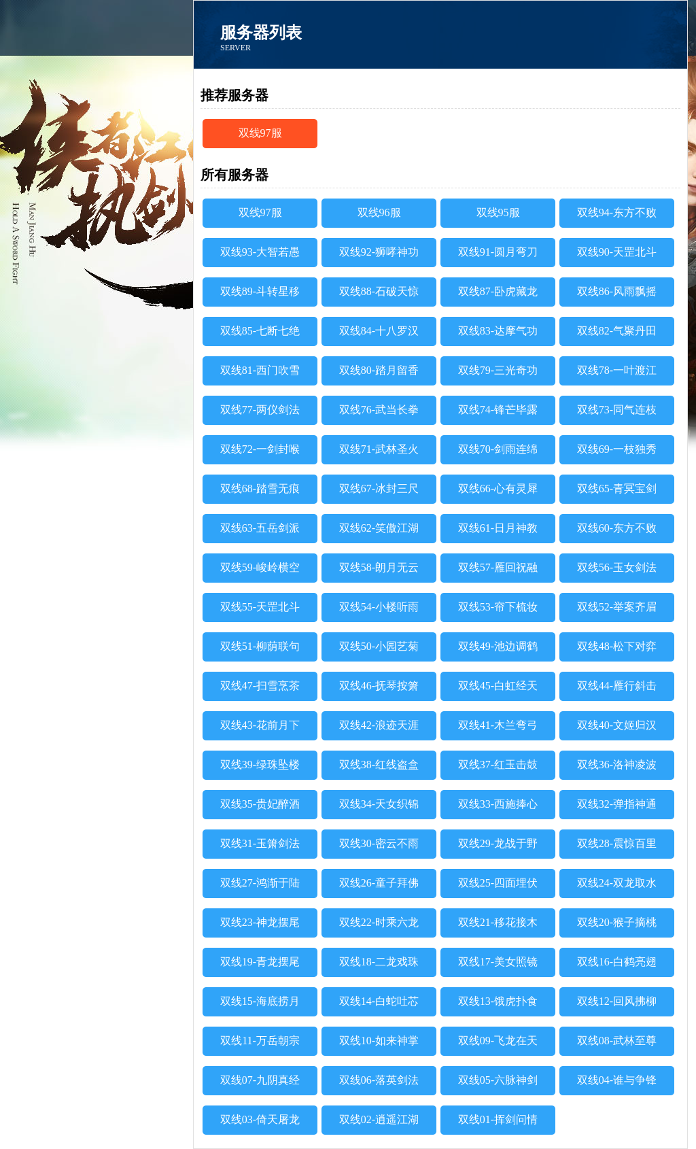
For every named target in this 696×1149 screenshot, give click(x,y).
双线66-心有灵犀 (498, 488)
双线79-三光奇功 (498, 370)
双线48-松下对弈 (617, 646)
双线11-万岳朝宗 (260, 1040)
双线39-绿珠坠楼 (260, 764)
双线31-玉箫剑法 (260, 843)
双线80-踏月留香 (379, 370)
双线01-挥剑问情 (498, 1119)
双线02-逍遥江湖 (379, 1119)
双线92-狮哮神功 (379, 252)
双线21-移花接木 (498, 922)
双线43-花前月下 (260, 725)
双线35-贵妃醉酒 (260, 804)
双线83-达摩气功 (498, 331)
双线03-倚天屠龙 (260, 1119)
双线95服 (498, 212)
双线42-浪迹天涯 (379, 725)
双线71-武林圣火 (379, 449)
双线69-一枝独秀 (617, 449)
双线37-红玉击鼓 (498, 764)
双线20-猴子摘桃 (617, 922)
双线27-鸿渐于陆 (260, 883)
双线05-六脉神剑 (498, 1080)
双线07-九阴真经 (260, 1080)
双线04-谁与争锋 (617, 1080)
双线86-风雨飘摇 (617, 291)
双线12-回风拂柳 (617, 1001)
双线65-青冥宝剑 (617, 488)
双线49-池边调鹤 (498, 646)
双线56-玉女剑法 (617, 567)
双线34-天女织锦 (379, 804)
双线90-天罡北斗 (617, 252)
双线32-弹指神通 (617, 804)
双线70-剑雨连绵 (498, 449)
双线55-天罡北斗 (260, 607)
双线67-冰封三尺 (379, 488)
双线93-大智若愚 (260, 252)
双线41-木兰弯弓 (498, 725)
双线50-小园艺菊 (379, 646)
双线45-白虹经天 (498, 685)
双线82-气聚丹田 (617, 331)
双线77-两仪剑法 (260, 409)
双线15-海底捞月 (260, 1001)
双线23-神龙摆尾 (260, 922)
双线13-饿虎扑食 (498, 1001)
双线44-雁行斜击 (617, 685)
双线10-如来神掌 (379, 1040)
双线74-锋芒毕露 (498, 409)
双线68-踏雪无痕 (260, 488)
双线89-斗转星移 (260, 291)
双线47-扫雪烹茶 (260, 685)
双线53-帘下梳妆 (498, 607)
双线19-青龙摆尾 (260, 961)
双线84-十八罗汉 (379, 331)
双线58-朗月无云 (379, 567)
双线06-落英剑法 (379, 1080)
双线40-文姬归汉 (617, 725)
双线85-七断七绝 (260, 331)
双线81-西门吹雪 (260, 370)
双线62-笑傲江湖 (379, 528)
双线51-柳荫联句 (260, 646)
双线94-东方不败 (617, 212)
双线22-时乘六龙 (379, 922)
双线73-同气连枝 (617, 409)
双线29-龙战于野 (498, 843)
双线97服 (260, 133)
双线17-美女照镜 (498, 961)
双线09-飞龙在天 (498, 1040)
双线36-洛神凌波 (617, 764)
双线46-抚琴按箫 (379, 685)
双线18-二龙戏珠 (379, 961)
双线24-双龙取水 (617, 883)
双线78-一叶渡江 (617, 370)
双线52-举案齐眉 (617, 607)
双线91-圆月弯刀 (498, 252)
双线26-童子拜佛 (379, 883)
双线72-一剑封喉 (260, 449)
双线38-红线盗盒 (379, 764)
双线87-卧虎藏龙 (498, 291)
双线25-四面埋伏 (498, 883)
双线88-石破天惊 (379, 291)
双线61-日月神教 (498, 528)
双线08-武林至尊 (617, 1040)
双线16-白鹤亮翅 (617, 961)
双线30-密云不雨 (379, 843)
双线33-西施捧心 (498, 804)
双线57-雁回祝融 (498, 567)
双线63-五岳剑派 (260, 528)
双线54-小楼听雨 (379, 607)
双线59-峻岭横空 (260, 567)
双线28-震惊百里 (617, 843)
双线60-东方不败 (617, 528)
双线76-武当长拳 (379, 409)
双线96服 (379, 212)
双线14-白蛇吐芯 (379, 1001)
